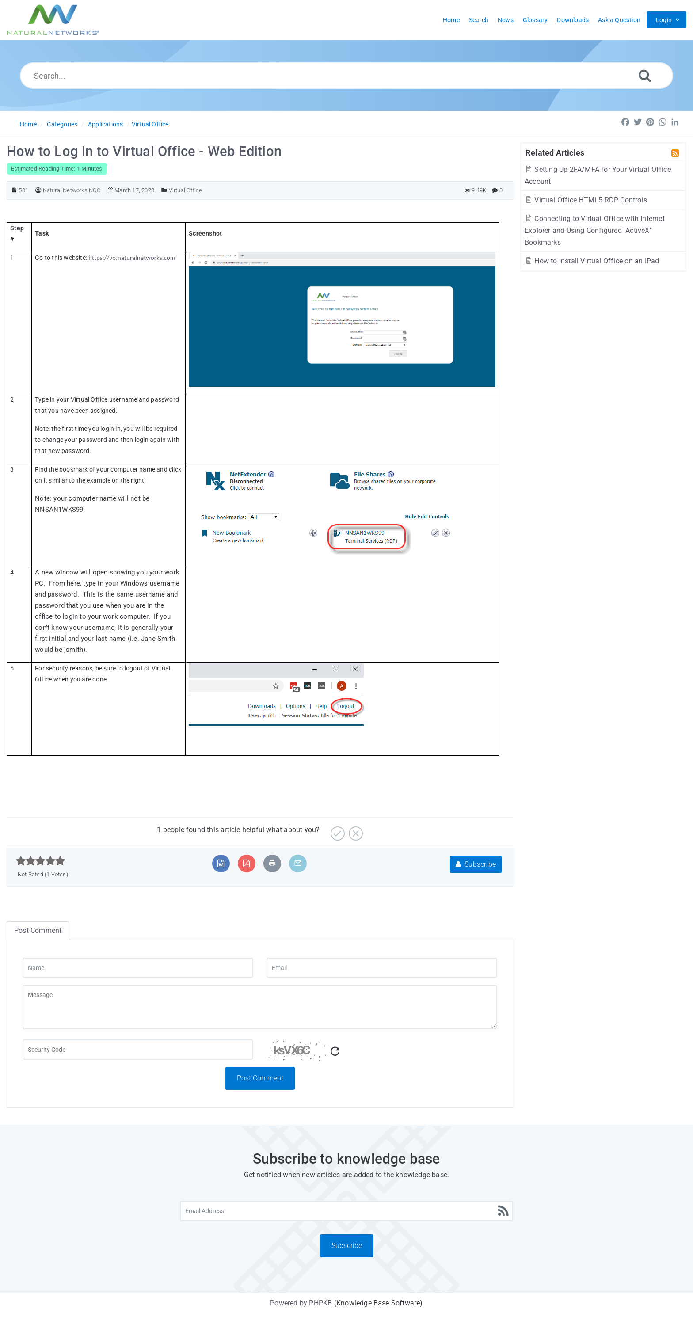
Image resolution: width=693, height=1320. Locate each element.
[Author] (38, 190)
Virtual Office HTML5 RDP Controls (586, 200)
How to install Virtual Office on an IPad (592, 261)
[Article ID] (14, 190)
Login (664, 19)
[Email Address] (346, 1211)
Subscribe (476, 864)
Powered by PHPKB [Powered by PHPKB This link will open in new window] (301, 1303)
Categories (62, 124)
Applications (105, 124)
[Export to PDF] (246, 863)
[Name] (138, 968)
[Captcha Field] (138, 1049)
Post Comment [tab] (37, 930)
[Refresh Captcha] (335, 1051)
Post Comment (260, 1078)
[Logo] (53, 20)
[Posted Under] (164, 190)
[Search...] (346, 75)
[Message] (260, 1007)
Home (28, 124)
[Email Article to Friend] (298, 863)
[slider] (40, 861)
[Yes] (336, 830)
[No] (354, 830)
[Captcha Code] (382, 1053)
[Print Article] (272, 863)
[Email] (382, 968)
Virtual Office (150, 124)
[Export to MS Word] (220, 863)
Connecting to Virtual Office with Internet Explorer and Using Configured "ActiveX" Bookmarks (595, 230)
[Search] (645, 75)
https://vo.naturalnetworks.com (131, 258)
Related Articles (554, 152)
